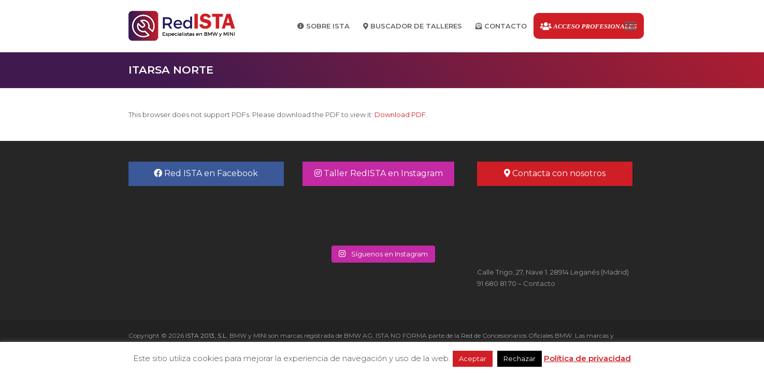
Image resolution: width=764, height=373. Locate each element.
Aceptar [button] (472, 358)
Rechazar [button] (519, 358)
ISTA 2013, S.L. (206, 335)
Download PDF (400, 114)
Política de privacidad (587, 358)
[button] (630, 26)
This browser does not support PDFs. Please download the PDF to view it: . (277, 114)
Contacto (539, 283)
